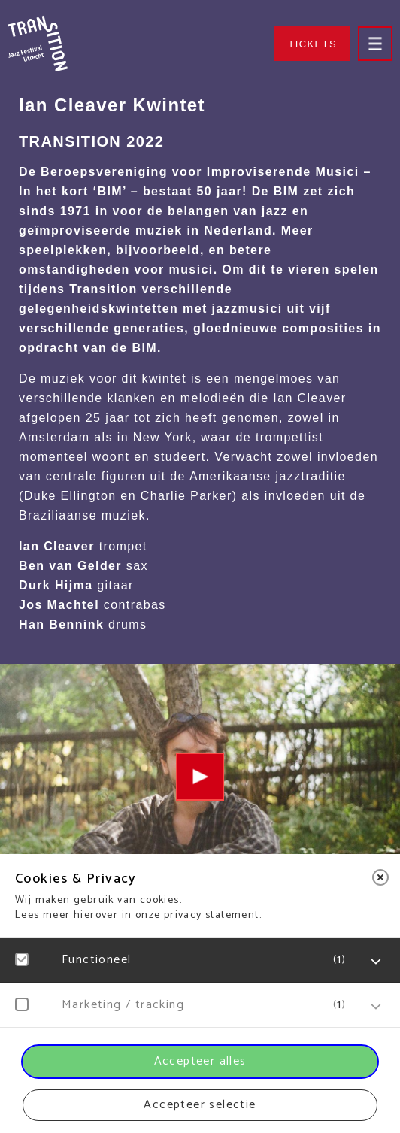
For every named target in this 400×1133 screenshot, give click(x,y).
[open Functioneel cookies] (376, 962)
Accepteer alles (200, 1061)
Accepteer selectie (200, 1105)
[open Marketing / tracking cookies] (376, 1007)
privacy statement (211, 915)
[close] (380, 877)
